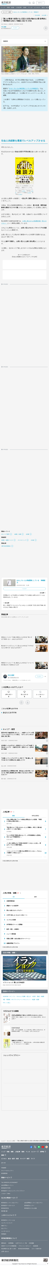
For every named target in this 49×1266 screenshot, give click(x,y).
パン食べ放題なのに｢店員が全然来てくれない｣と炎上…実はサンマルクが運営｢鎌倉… (24, 844)
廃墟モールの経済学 (12, 905)
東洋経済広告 (5, 1208)
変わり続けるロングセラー (14, 910)
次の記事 (44, 15)
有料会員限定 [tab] (35, 815)
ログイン (40, 2)
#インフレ (12, 996)
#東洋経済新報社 (6, 546)
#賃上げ (28, 996)
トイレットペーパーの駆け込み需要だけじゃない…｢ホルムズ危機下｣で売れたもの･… (24, 851)
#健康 (42, 996)
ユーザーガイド (5, 1231)
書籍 (2, 1155)
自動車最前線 (11, 901)
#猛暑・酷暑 (35, 999)
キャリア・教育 (7, 12)
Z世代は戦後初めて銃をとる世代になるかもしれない (27, 1015)
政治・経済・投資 (13, 1158)
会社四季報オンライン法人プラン (33, 1202)
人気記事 (19, 7)
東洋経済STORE (5, 1188)
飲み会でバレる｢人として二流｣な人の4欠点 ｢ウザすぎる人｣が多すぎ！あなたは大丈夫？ (17, 646)
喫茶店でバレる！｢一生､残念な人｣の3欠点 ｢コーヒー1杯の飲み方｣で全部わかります (17, 664)
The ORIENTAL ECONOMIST (9, 1182)
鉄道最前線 (4, 1173)
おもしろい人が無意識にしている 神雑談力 (23, 88)
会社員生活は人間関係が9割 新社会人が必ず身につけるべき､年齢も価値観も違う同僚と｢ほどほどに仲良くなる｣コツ (17, 772)
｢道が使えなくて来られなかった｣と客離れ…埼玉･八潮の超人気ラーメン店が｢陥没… (24, 828)
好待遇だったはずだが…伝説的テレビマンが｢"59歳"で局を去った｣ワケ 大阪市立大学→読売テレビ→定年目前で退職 (17, 747)
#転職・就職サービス (7, 540)
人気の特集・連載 (9, 893)
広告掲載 (31, 1243)
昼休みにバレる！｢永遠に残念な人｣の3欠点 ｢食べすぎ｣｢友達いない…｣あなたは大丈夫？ (16, 638)
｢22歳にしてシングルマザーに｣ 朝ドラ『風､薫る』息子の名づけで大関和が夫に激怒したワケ (17, 759)
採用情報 (10, 1243)
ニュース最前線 (11, 934)
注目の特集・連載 (9, 952)
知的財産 (35, 1246)
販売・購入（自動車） (13, 929)
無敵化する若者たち (18, 1040)
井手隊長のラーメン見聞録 (14, 924)
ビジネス (37, 7)
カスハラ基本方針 (36, 1248)
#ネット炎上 (6, 1002)
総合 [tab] (13, 815)
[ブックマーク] (46, 28)
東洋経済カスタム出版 (30, 1208)
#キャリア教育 (5, 534)
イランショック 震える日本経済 (13, 982)
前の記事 (37, 15)
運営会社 (3, 1243)
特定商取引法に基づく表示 (8, 1248)
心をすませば (16, 1028)
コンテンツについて (6, 1223)
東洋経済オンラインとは (8, 1220)
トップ (3, 7)
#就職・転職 (17, 534)
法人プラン (4, 1228)
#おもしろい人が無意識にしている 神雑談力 (26, 12)
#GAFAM (5, 996)
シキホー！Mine (5, 1193)
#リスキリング (22, 540)
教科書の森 (4, 1211)
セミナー (34, 1151)
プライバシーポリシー (25, 1246)
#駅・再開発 (6, 999)
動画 (25, 7)
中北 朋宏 (3, 27)
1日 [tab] (14, 897)
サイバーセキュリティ (7, 1170)
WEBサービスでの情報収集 (8, 1246)
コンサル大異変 (11, 920)
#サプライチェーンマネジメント (21, 999)
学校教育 (3, 1167)
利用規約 (3, 1234)
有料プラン (4, 1225)
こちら (23, 191)
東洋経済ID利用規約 (23, 1248)
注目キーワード (8, 991)
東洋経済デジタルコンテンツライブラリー (13, 1191)
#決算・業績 (36, 996)
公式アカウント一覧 (21, 1243)
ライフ (33, 1158)
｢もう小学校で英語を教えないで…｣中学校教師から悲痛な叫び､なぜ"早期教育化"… (24, 836)
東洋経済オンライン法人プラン (9, 1202)
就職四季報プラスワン (13, 943)
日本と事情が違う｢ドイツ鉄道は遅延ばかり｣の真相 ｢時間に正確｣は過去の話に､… (24, 820)
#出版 (32, 540)
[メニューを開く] (47, 3)
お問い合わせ (5, 1251)
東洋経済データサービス (8, 1205)
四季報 (42, 1151)
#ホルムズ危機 (21, 996)
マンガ (30, 7)
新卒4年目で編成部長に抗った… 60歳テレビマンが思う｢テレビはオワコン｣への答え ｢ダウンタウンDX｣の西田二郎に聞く (17, 734)
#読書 (27, 534)
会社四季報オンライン (7, 1185)
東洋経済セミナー (29, 1205)
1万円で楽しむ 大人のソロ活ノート (17, 915)
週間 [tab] (35, 897)
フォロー (15, 27)
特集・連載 (10, 7)
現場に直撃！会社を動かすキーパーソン (18, 938)
